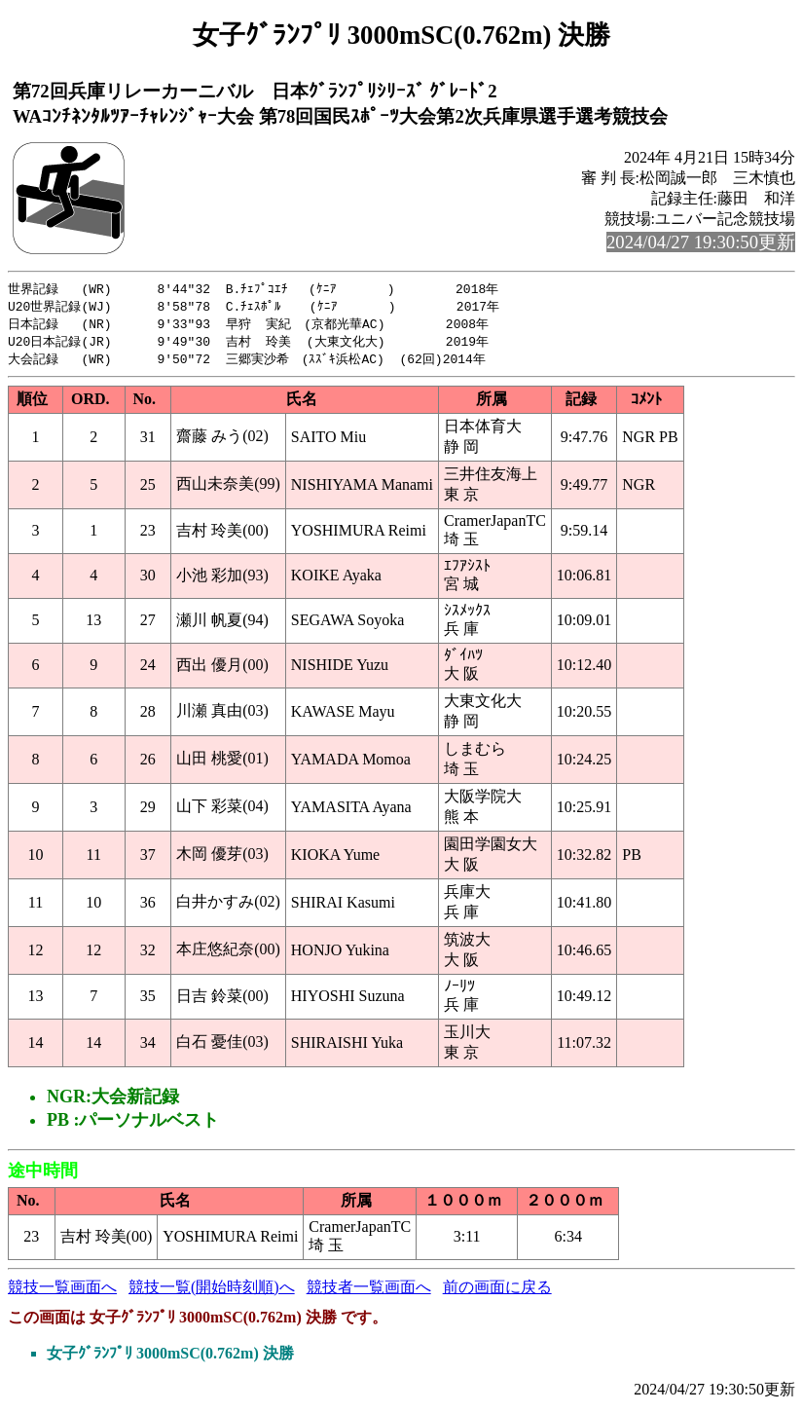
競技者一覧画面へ (369, 1291)
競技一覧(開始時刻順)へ (211, 1291)
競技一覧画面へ (62, 1291)
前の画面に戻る (497, 1291)
